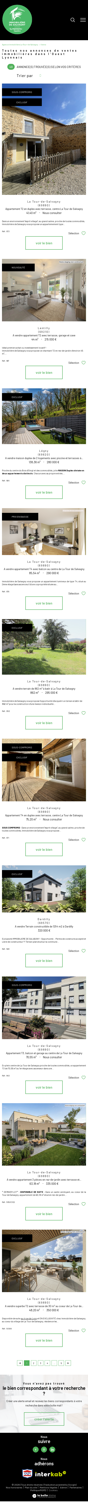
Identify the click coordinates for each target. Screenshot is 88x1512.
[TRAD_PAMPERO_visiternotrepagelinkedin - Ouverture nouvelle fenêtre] (52, 1449)
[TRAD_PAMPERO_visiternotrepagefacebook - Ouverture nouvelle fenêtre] (36, 1449)
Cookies (53, 1490)
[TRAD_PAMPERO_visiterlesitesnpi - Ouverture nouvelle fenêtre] (27, 1474)
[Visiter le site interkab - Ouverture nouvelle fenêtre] (50, 1473)
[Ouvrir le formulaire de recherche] (72, 20)
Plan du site (31, 1487)
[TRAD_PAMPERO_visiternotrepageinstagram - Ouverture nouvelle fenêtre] (44, 1449)
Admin (63, 1487)
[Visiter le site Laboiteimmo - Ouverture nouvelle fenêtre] (44, 1496)
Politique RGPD (38, 1490)
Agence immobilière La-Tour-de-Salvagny (20, 44)
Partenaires (76, 1487)
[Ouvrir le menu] (83, 20)
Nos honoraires (14, 1487)
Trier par (25, 75)
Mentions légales (48, 1487)
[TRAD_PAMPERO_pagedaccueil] (17, 33)
